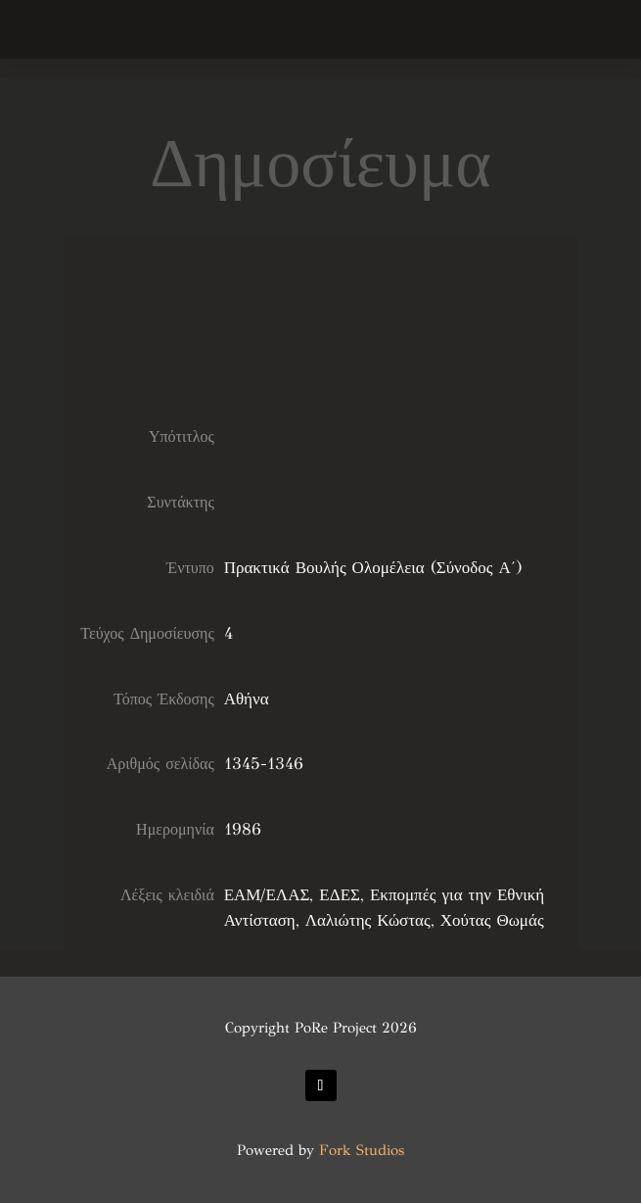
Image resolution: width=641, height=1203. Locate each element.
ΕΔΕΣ (339, 895)
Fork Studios (361, 1150)
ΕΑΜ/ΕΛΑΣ (267, 895)
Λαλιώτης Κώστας (368, 920)
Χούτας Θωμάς (492, 920)
